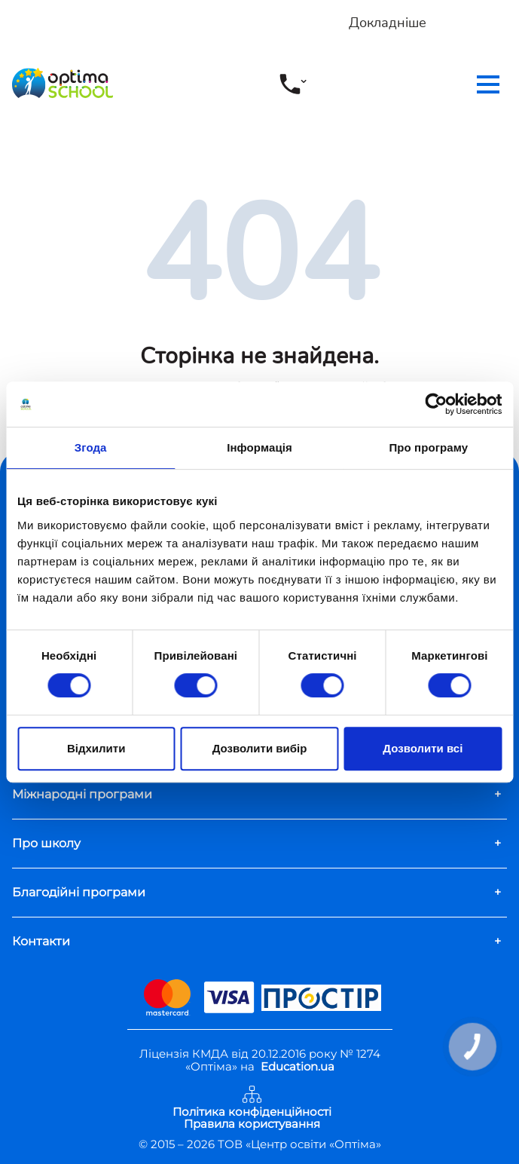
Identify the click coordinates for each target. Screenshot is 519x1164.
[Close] (509, 9)
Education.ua (297, 1066)
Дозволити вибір (259, 748)
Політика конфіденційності (251, 1112)
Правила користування (252, 1124)
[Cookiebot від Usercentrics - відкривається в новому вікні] (436, 404)
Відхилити (96, 748)
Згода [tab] (91, 447)
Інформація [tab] (259, 447)
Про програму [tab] (428, 447)
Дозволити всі (423, 748)
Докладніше (387, 23)
